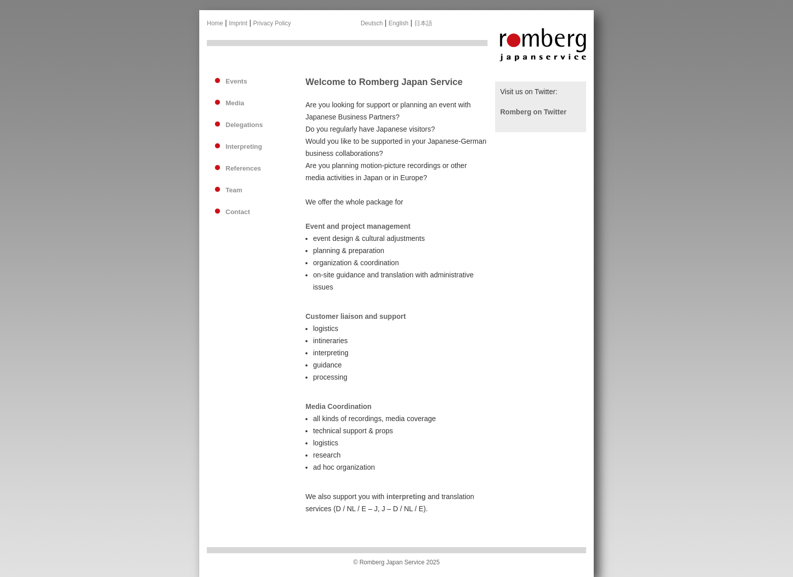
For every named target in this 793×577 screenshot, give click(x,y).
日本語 (423, 23)
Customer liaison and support (355, 316)
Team (234, 190)
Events (236, 81)
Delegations (244, 125)
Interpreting (244, 146)
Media (235, 103)
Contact (238, 212)
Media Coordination (338, 406)
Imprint (238, 23)
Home (215, 23)
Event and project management (358, 226)
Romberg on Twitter (533, 112)
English (398, 23)
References (243, 168)
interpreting (406, 496)
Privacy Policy (272, 23)
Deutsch (372, 23)
